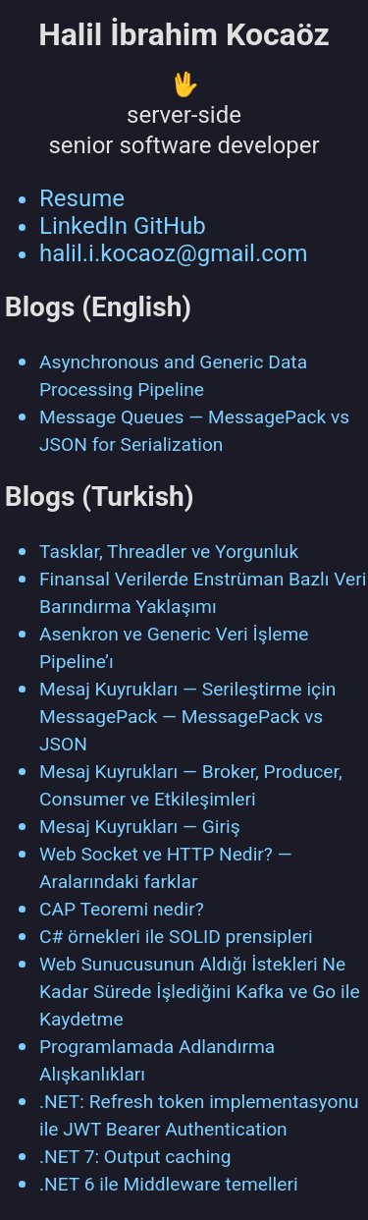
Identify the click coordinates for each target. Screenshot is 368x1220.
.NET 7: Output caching (135, 1156)
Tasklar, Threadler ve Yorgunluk (168, 551)
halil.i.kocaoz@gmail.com (173, 253)
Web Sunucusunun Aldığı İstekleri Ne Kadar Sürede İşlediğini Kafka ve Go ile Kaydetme (199, 991)
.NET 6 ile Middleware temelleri (168, 1184)
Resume (82, 198)
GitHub (169, 226)
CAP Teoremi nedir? (121, 909)
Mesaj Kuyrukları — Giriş (139, 826)
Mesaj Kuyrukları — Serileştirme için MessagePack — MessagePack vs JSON (187, 716)
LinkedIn (83, 226)
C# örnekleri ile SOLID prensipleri (176, 936)
